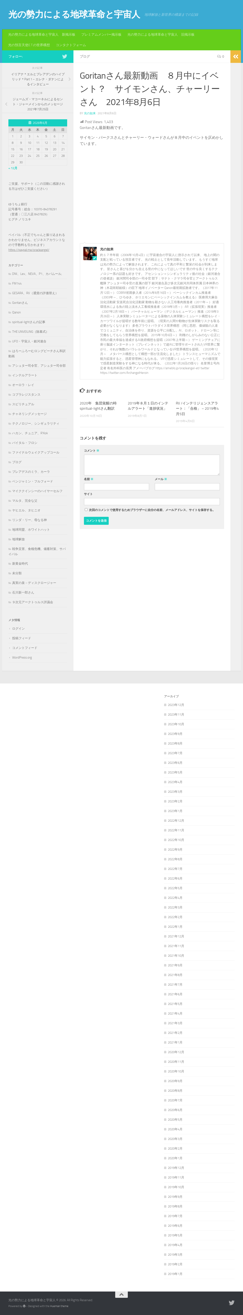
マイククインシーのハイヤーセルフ (37, 491)
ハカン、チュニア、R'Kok (30, 433)
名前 (88, 479)
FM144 (17, 283)
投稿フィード (21, 638)
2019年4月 (175, 1245)
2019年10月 (176, 1187)
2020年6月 (175, 1110)
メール (161, 479)
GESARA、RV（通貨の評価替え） (35, 293)
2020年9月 (175, 1081)
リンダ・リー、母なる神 (29, 520)
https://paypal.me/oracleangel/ (28, 250)
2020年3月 (175, 1139)
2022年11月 (176, 830)
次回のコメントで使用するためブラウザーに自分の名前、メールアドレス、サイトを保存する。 (152, 510)
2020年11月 (176, 1062)
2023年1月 (175, 811)
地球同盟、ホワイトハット (31, 529)
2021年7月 (175, 984)
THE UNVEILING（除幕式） (30, 332)
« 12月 (12, 168)
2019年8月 (175, 1206)
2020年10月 (176, 1071)
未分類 (17, 573)
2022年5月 (175, 888)
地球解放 (18, 539)
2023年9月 (175, 734)
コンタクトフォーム (71, 45)
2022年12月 (176, 821)
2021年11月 (176, 946)
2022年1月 (175, 927)
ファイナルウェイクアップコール (35, 452)
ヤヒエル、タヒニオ (26, 510)
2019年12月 (176, 1168)
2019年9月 (175, 1197)
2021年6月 (175, 994)
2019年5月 (175, 1235)
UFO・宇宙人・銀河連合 (29, 341)
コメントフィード (24, 648)
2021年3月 (175, 1023)
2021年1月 (175, 1042)
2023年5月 (175, 772)
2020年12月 (176, 1052)
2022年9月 (175, 849)
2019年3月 (175, 1255)
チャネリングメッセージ (29, 414)
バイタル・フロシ (24, 443)
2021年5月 (175, 1004)
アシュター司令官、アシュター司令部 (39, 366)
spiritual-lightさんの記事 (28, 322)
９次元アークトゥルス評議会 (32, 602)
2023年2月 (175, 801)
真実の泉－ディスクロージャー (34, 583)
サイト (88, 494)
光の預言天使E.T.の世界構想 (29, 45)
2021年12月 (176, 936)
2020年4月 (175, 1129)
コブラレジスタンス (26, 394)
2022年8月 (175, 859)
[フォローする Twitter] (64, 56)
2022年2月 (175, 917)
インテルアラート (24, 375)
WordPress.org (22, 657)
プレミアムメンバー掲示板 (101, 34)
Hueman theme (59, 1306)
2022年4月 (175, 898)
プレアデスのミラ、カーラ (31, 472)
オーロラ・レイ (23, 385)
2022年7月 (175, 869)
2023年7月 (175, 753)
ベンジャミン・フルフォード (32, 481)
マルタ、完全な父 (24, 501)
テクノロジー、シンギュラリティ (35, 423)
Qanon (16, 312)
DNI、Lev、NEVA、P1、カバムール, (37, 274)
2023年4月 (175, 782)
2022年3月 (175, 907)
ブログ (85, 56)
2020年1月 (175, 1158)
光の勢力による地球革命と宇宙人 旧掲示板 (161, 34)
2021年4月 (175, 1013)
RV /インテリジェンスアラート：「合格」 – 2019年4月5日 (197, 408)
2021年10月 (176, 956)
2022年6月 (175, 878)
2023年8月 (175, 743)
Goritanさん (20, 303)
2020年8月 (175, 1091)
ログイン (18, 628)
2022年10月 (176, 840)
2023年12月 (176, 705)
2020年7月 (175, 1100)
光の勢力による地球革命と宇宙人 (74, 14)
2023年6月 (175, 763)
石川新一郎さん (23, 592)
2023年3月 (175, 792)
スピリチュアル (23, 404)
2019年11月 (176, 1177)
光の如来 (90, 113)
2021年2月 (175, 1033)
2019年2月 (175, 1264)
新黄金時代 (20, 563)
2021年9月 (175, 965)
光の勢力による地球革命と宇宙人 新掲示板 (41, 34)
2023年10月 (176, 724)
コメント (91, 450)
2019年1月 (175, 1274)
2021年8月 (175, 975)
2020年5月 (175, 1119)
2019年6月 (175, 1226)
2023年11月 (176, 714)
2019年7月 (175, 1216)
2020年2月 (175, 1148)
